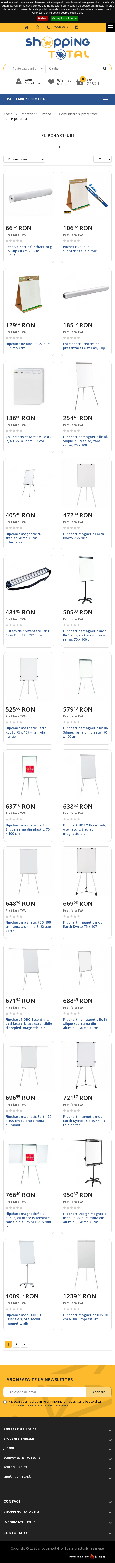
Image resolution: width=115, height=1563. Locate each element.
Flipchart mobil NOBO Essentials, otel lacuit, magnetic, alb (23, 1319)
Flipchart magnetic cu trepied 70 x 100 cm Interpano (23, 538)
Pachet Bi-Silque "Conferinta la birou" (80, 249)
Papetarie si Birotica (36, 114)
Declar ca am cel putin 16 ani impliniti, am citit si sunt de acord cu (55, 1403)
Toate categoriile (24, 68)
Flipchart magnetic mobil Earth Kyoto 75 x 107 (83, 924)
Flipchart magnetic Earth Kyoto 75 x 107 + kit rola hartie (26, 732)
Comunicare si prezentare (78, 114)
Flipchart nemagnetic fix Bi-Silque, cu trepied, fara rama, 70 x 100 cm (85, 441)
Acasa (8, 114)
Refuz (42, 18)
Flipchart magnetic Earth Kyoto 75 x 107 (83, 536)
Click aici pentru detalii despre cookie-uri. (57, 12)
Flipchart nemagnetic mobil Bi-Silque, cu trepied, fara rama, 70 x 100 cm (85, 635)
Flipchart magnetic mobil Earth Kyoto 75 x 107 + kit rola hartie (84, 1120)
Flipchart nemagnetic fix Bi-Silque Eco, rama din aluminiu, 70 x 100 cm (85, 1023)
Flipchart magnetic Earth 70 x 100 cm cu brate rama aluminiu (28, 1120)
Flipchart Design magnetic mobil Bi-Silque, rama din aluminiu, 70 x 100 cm (84, 1217)
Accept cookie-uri (64, 18)
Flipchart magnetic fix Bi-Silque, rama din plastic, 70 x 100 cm (28, 829)
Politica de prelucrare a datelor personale (39, 1405)
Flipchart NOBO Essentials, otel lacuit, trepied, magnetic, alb (84, 829)
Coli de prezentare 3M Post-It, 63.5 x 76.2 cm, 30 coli (28, 439)
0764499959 (57, 27)
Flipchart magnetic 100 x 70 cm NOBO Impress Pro (85, 1317)
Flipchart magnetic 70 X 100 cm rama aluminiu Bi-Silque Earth (28, 926)
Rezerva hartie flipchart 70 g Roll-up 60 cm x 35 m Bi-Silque (29, 251)
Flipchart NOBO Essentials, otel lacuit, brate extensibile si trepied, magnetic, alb (29, 1023)
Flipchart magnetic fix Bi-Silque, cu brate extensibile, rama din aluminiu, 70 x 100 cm (28, 1220)
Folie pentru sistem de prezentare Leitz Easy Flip (84, 346)
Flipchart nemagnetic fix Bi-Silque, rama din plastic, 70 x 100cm (85, 732)
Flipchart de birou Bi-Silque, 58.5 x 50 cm (28, 346)
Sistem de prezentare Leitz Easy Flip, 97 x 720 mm (28, 633)
